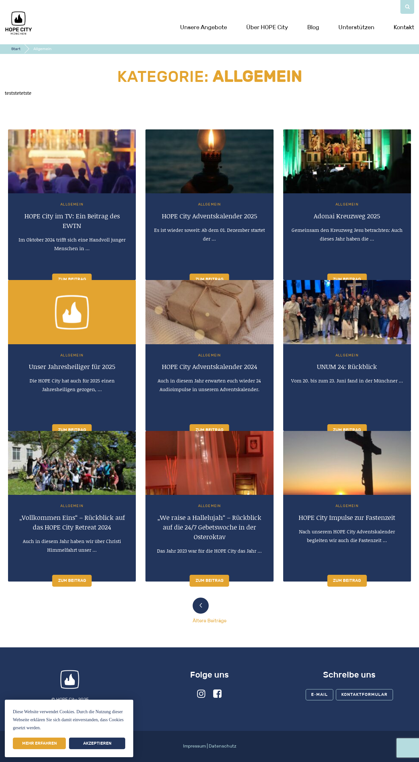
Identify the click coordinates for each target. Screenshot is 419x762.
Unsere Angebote (203, 27)
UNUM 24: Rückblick (347, 367)
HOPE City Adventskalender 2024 (209, 367)
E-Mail (319, 695)
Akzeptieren (97, 743)
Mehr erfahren (39, 743)
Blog (313, 27)
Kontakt (404, 27)
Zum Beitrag (72, 279)
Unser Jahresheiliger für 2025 (72, 367)
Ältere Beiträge (209, 621)
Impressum (194, 746)
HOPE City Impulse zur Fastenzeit (347, 517)
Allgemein (71, 205)
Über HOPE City (267, 27)
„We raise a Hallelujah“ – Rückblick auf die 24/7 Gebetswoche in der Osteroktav (209, 527)
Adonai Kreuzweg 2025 (347, 216)
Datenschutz (222, 746)
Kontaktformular (364, 695)
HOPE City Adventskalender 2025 (209, 216)
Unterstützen (356, 27)
